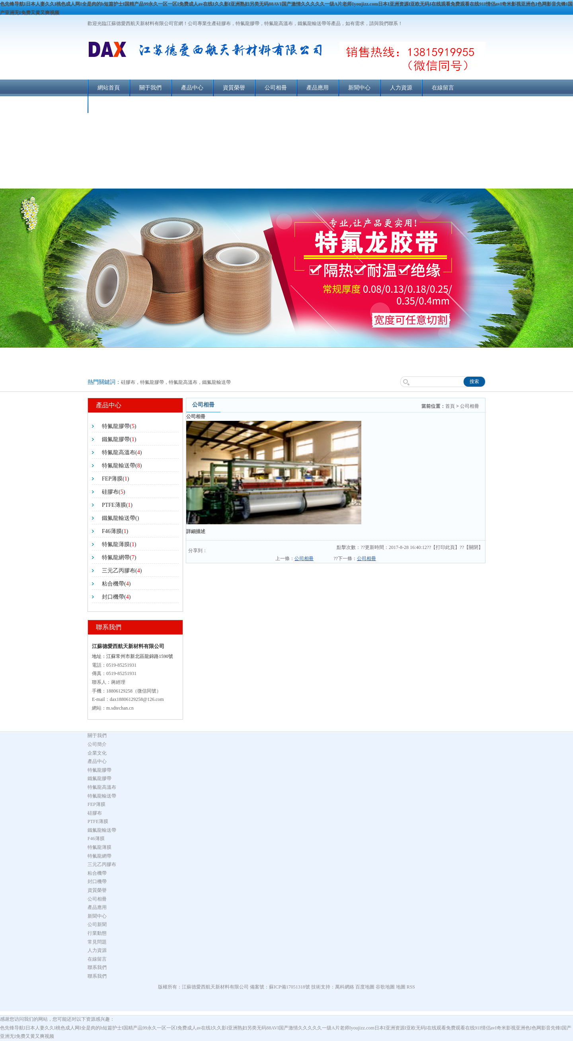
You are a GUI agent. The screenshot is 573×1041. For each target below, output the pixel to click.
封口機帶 (97, 881)
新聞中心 (359, 88)
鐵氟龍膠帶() (119, 439)
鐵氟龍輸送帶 (102, 830)
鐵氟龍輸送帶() (120, 518)
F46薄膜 (96, 838)
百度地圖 (364, 987)
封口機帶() (116, 597)
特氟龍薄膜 (99, 847)
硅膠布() (113, 492)
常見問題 (97, 942)
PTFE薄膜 (98, 821)
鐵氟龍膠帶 (99, 778)
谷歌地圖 (385, 987)
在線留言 (443, 88)
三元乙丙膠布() (122, 571)
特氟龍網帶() (119, 557)
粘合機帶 (97, 873)
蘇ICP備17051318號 (289, 987)
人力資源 (401, 88)
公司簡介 (97, 744)
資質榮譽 (234, 88)
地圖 (400, 987)
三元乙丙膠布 (102, 864)
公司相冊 (276, 88)
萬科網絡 (345, 987)
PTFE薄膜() (117, 505)
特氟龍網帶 (99, 856)
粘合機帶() (116, 584)
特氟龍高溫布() (122, 452)
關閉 (473, 547)
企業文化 (97, 753)
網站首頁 (108, 88)
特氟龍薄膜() (119, 544)
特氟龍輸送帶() (122, 466)
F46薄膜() (115, 531)
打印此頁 (445, 547)
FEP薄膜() (115, 479)
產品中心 (192, 88)
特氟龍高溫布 (102, 787)
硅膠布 (95, 813)
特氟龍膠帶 (99, 770)
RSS (411, 987)
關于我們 (150, 88)
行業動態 (97, 933)
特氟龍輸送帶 (102, 796)
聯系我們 (108, 104)
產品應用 (317, 88)
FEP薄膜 (96, 804)
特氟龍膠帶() (119, 426)
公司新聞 (97, 924)
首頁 (450, 406)
